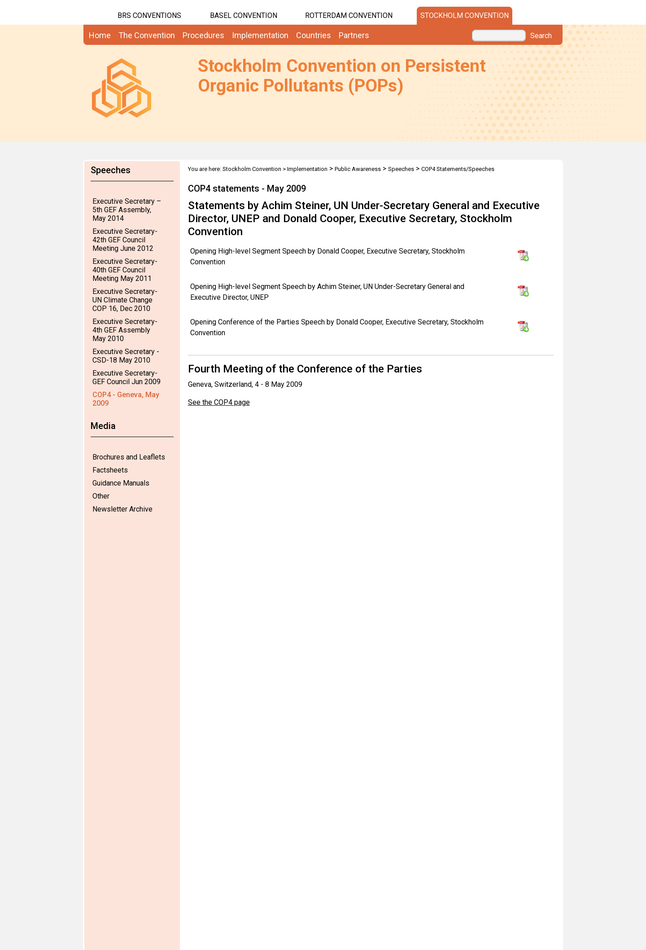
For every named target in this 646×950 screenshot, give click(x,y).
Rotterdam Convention (349, 15)
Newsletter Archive (122, 509)
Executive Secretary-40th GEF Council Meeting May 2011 (124, 270)
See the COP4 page (219, 402)
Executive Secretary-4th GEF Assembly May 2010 (124, 330)
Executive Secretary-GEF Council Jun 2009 (126, 377)
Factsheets (110, 470)
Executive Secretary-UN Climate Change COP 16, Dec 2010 (124, 300)
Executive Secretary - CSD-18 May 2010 (125, 355)
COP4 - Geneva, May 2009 (125, 398)
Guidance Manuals (120, 483)
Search (541, 35)
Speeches (401, 169)
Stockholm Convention (464, 15)
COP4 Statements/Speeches (457, 169)
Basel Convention (243, 15)
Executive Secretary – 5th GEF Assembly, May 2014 (126, 210)
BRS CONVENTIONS (149, 15)
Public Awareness (358, 169)
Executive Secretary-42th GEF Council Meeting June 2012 (124, 240)
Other (100, 496)
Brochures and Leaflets (128, 457)
